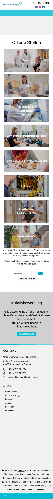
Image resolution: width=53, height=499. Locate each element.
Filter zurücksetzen (27, 278)
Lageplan (9, 399)
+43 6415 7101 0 (41, 3)
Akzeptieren (27, 490)
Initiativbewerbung (26, 334)
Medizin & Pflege (12, 395)
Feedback (9, 407)
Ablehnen (40, 490)
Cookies (21, 471)
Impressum (10, 410)
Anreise (8, 403)
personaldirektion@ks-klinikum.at (23, 377)
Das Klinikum (11, 392)
